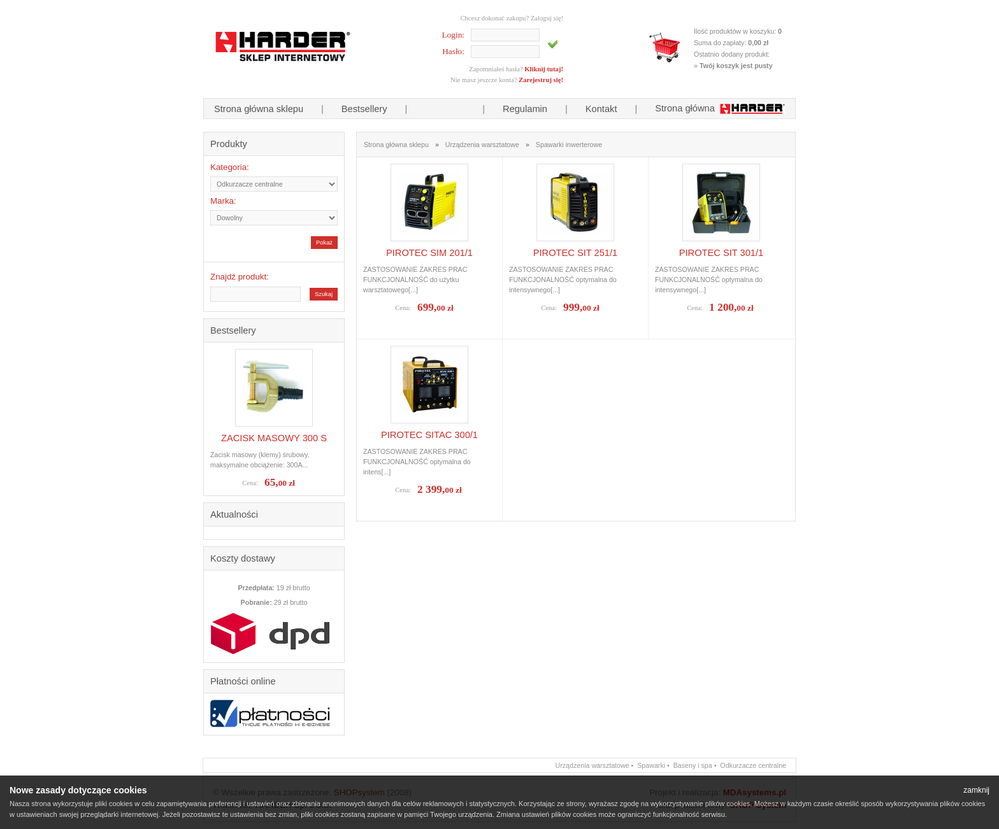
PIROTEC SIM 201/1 (429, 253)
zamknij (976, 790)
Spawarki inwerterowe (569, 144)
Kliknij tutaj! (543, 69)
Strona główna (720, 108)
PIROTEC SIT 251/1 (575, 253)
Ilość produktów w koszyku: (738, 31)
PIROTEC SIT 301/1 (721, 253)
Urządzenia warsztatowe (482, 144)
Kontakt (601, 109)
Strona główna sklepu (258, 109)
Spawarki (651, 765)
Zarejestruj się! (541, 79)
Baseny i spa (692, 765)
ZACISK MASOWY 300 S (274, 438)
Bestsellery (364, 109)
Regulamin (525, 109)
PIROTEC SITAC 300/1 (429, 435)
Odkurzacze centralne (753, 765)
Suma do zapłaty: (731, 42)
